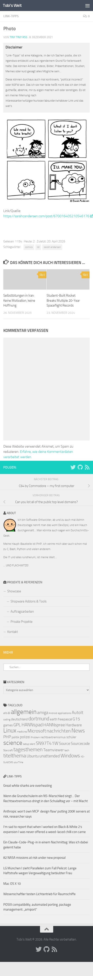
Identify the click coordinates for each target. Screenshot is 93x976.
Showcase (14, 591)
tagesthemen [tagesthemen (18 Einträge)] (28, 749)
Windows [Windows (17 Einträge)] (70, 756)
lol (38, 247)
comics (29, 247)
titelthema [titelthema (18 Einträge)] (14, 756)
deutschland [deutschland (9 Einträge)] (19, 719)
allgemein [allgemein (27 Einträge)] (23, 712)
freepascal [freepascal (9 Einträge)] (65, 719)
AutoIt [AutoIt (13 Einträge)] (77, 712)
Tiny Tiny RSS (18, 37)
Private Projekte (22, 622)
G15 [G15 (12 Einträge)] (76, 719)
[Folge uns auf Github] (80, 467)
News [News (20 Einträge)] (78, 730)
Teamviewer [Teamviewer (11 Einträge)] (53, 749)
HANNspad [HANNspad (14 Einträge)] (32, 724)
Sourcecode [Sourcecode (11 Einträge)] (80, 743)
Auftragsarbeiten (22, 611)
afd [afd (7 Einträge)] (5, 713)
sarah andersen (52, 247)
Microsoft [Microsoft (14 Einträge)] (36, 731)
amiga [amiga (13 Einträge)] (42, 712)
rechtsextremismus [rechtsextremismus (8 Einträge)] (53, 737)
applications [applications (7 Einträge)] (64, 713)
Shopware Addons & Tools (29, 601)
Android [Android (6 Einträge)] (53, 713)
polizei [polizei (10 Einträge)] (25, 737)
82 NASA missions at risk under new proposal (34, 858)
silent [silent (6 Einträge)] (32, 744)
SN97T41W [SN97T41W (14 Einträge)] (47, 743)
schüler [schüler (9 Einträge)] (71, 737)
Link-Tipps (11, 16)
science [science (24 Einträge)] (12, 742)
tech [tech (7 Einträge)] (66, 750)
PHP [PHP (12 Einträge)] (7, 736)
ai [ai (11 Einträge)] (8, 712)
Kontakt (12, 632)
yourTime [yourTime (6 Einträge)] (18, 762)
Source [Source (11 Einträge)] (64, 743)
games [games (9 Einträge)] (8, 725)
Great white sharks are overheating (27, 786)
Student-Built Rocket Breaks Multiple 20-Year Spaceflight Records (63, 300)
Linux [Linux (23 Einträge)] (9, 730)
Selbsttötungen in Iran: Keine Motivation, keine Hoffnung (19, 300)
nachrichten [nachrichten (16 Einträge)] (59, 731)
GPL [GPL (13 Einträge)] (17, 724)
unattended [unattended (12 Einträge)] (49, 756)
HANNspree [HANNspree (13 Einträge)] (54, 724)
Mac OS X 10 (12, 884)
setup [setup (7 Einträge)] (26, 743)
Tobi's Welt (12, 5)
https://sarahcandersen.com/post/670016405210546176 (48, 216)
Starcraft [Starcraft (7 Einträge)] (8, 750)
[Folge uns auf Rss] (87, 467)
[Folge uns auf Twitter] (73, 467)
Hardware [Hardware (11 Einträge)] (74, 725)
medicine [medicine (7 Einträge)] (22, 731)
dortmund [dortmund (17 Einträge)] (38, 719)
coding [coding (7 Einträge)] (6, 719)
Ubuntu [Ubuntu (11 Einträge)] (33, 756)
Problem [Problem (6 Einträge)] (35, 737)
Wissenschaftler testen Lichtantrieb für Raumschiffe (39, 894)
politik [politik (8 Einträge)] (15, 737)
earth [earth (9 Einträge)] (53, 719)
